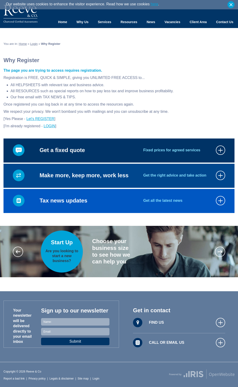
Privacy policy (37, 378)
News (151, 22)
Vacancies (172, 22)
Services (104, 22)
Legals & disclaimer (61, 378)
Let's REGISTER (40, 119)
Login (34, 44)
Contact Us (224, 22)
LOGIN (49, 126)
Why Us (82, 22)
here (154, 4)
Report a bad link (14, 378)
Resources (129, 22)
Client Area (198, 22)
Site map (83, 378)
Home (62, 22)
